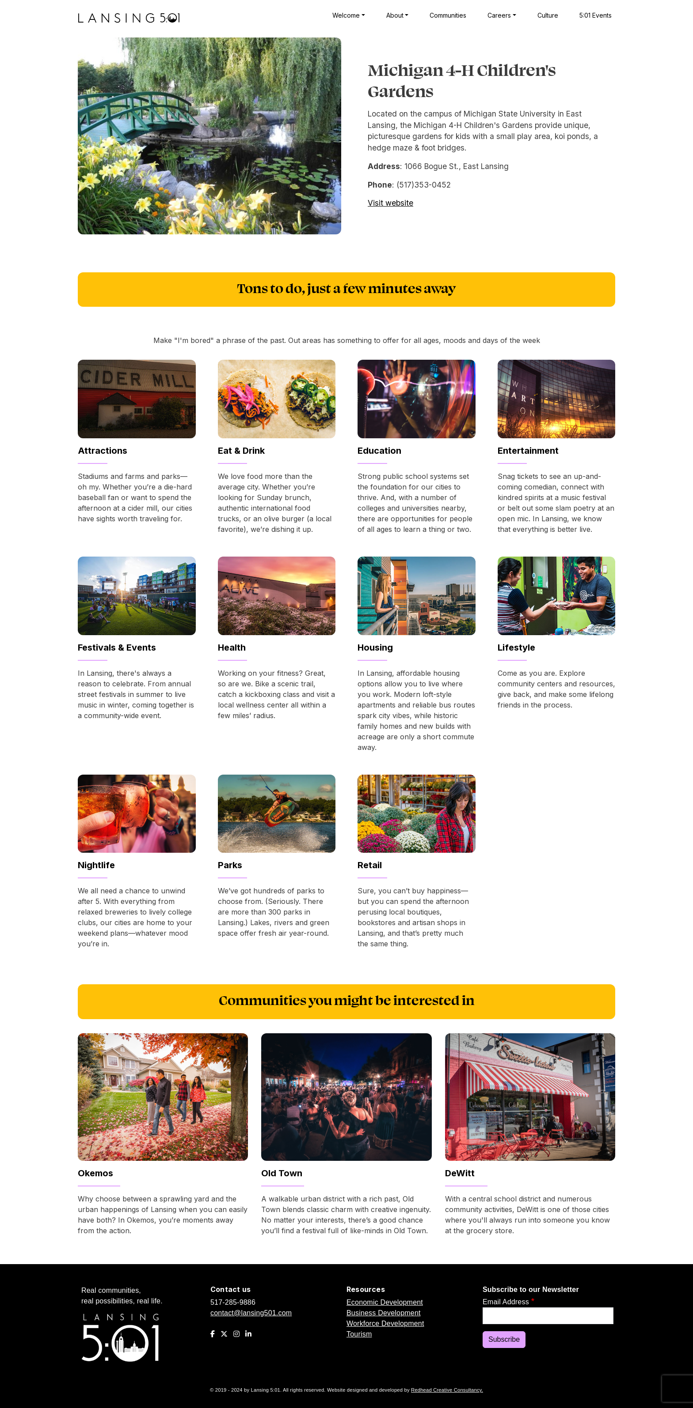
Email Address (506, 1302)
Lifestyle (516, 647)
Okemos (95, 1173)
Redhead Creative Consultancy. (447, 1390)
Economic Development (384, 1302)
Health (232, 647)
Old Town (281, 1173)
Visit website (390, 202)
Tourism (359, 1334)
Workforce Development (385, 1323)
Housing (375, 647)
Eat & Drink (241, 450)
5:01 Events (595, 15)
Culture (547, 15)
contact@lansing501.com (251, 1313)
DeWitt (460, 1173)
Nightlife (96, 865)
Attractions (102, 450)
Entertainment (528, 450)
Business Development (383, 1313)
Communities (448, 15)
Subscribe (504, 1339)
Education (379, 450)
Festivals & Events (117, 647)
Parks (230, 865)
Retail (370, 865)
